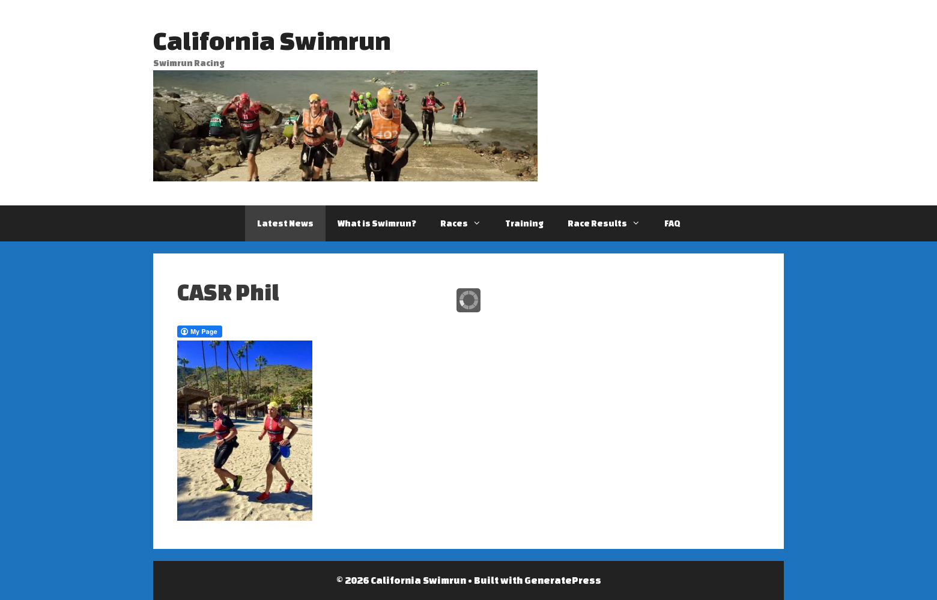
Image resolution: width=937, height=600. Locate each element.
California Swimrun (272, 40)
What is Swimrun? (377, 223)
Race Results (610, 223)
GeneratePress (562, 580)
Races (466, 223)
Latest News (285, 223)
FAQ (672, 223)
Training (524, 223)
